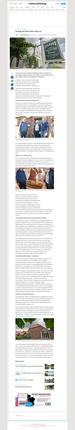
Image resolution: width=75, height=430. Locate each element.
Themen (21, 7)
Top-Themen (11, 9)
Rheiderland (32, 9)
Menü (10, 3)
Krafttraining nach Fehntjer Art (23, 386)
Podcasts (33, 7)
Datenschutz (24, 425)
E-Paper (15, 3)
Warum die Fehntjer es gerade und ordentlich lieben (29, 366)
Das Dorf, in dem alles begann (25, 380)
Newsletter (20, 3)
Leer (27, 9)
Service (47, 7)
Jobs (38, 7)
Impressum (29, 425)
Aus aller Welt (22, 9)
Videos (17, 7)
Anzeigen (42, 7)
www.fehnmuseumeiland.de (25, 316)
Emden (40, 9)
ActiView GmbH (43, 426)
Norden (44, 9)
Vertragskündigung (41, 425)
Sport (53, 9)
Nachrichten (11, 7)
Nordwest (17, 9)
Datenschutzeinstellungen (50, 425)
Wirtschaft (57, 9)
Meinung (62, 9)
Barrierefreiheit (35, 425)
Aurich (36, 9)
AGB (20, 425)
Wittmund (49, 9)
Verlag (52, 7)
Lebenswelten (27, 7)
